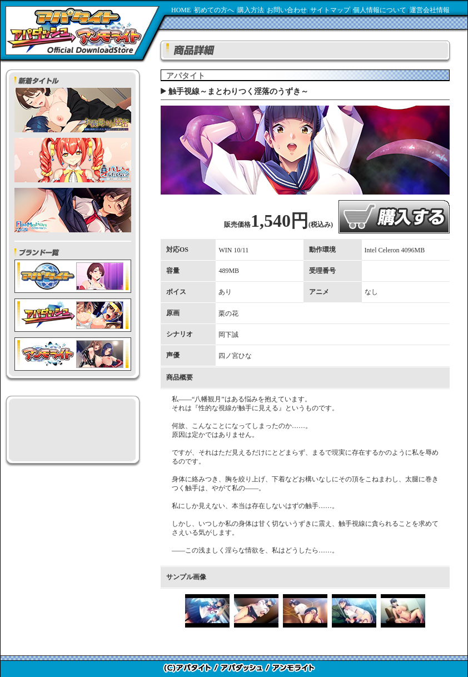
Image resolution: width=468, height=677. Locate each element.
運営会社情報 (430, 10)
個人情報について (379, 10)
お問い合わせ (287, 10)
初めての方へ (214, 10)
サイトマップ (330, 10)
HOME (181, 10)
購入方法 (250, 10)
